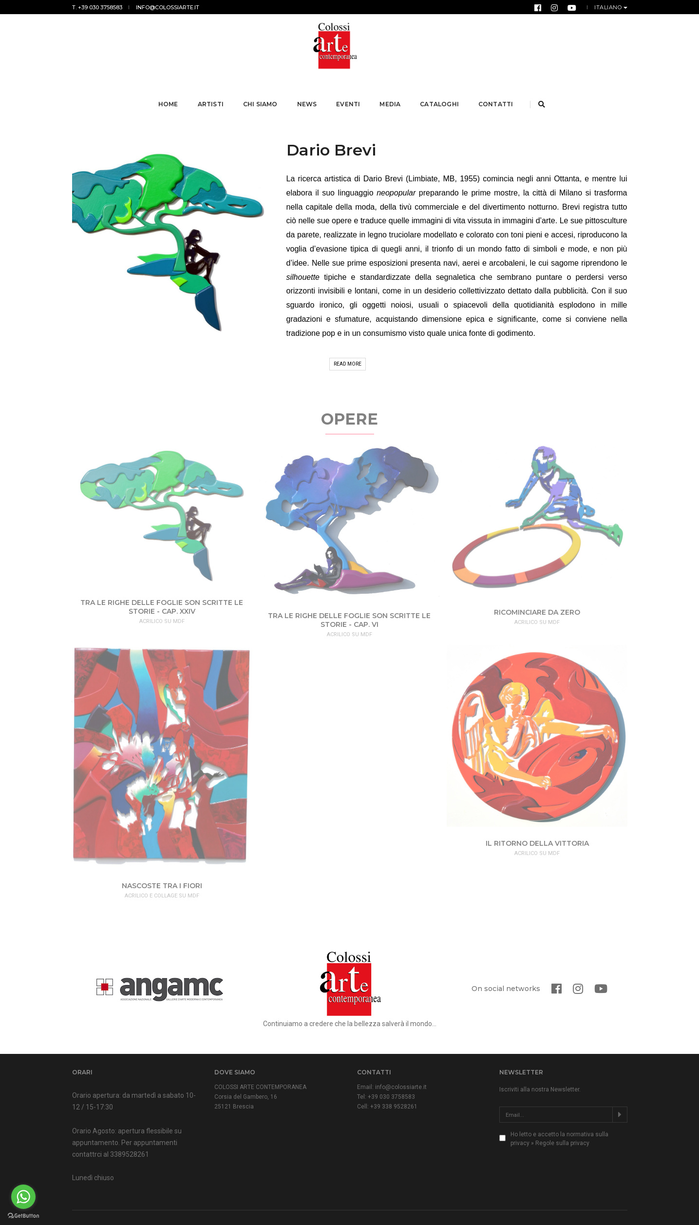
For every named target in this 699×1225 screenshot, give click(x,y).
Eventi (349, 92)
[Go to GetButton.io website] (23, 1215)
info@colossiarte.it (167, 7)
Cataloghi (440, 92)
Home (169, 92)
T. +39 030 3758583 (97, 7)
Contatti (496, 92)
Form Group (612, 1206)
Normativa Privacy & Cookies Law (254, 1206)
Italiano (608, 7)
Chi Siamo (261, 92)
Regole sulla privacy (562, 1119)
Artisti (212, 92)
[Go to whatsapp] (23, 1197)
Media (391, 92)
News (308, 92)
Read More (347, 340)
